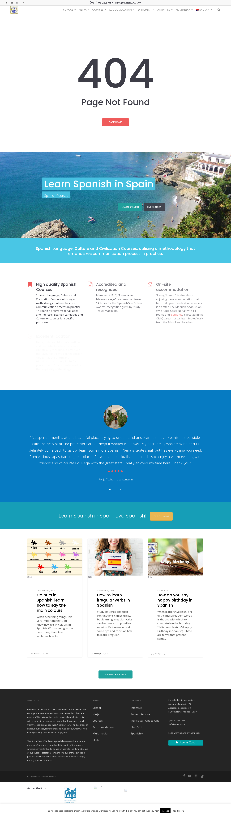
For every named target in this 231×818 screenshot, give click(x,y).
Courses (98, 720)
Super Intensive (140, 714)
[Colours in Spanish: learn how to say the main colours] (54, 597)
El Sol (96, 740)
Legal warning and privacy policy (184, 732)
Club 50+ (136, 727)
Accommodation (103, 727)
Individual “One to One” (145, 720)
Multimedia (100, 733)
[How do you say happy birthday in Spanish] (175, 597)
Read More (178, 810)
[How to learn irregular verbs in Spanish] (115, 597)
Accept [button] (165, 810)
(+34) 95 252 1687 (176, 720)
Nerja (96, 714)
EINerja (35, 654)
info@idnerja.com (177, 724)
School (97, 708)
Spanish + (137, 733)
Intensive (136, 708)
